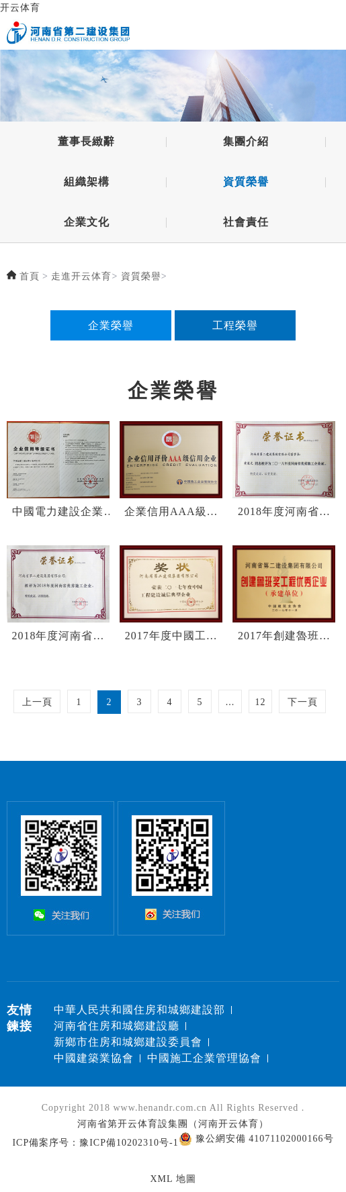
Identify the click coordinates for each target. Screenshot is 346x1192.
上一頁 (37, 702)
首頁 (29, 276)
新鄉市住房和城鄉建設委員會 (128, 1042)
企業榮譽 (111, 325)
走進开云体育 (81, 276)
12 (260, 702)
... (230, 702)
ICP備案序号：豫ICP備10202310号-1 (95, 1143)
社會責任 (246, 222)
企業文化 (87, 222)
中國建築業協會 (94, 1058)
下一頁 (303, 702)
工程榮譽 (235, 325)
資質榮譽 (246, 181)
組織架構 (87, 181)
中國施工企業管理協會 (204, 1058)
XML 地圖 (173, 1179)
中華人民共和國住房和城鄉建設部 (139, 1009)
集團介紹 (246, 141)
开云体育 (20, 8)
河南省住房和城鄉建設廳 (116, 1025)
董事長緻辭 (86, 141)
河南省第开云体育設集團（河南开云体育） (173, 1124)
